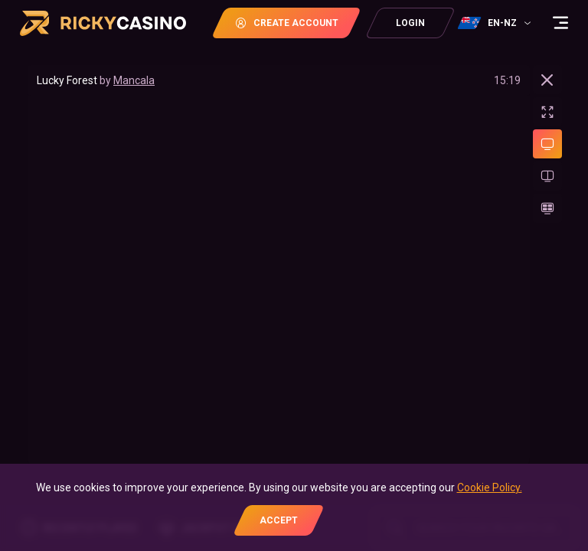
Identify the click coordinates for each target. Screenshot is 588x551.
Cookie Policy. (489, 487)
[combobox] (496, 23)
